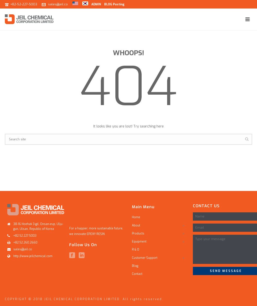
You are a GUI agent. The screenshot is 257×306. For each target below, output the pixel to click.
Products (138, 233)
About (136, 225)
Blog (135, 266)
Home (136, 217)
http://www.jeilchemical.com (32, 256)
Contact (137, 274)
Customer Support (144, 258)
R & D (135, 250)
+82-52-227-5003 (23, 4)
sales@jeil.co (58, 4)
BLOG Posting (114, 4)
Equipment (139, 241)
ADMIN (96, 4)
